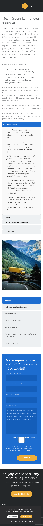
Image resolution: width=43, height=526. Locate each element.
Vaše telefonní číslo (12, 395)
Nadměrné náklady (11, 327)
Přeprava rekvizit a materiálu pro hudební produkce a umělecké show (21, 335)
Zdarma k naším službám (12, 343)
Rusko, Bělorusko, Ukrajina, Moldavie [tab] (16, 222)
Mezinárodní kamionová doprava (16, 307)
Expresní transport (10, 314)
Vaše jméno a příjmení (13, 373)
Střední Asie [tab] (8, 232)
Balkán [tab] (6, 217)
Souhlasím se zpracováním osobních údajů (21, 438)
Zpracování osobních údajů (23, 521)
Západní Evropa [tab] (10, 125)
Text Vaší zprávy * (12, 405)
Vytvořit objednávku (21, 494)
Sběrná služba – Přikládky (13, 320)
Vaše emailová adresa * (14, 384)
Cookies (10, 521)
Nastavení (13, 516)
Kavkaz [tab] (7, 227)
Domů (4, 504)
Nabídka (8, 300)
